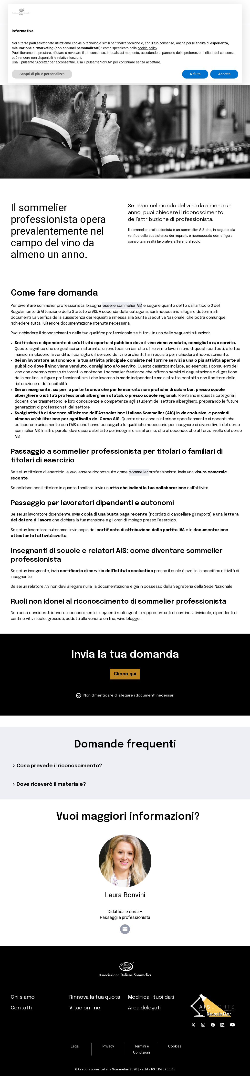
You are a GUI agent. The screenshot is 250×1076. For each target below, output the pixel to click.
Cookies (174, 1046)
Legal (75, 1046)
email (125, 929)
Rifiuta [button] (195, 74)
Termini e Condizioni (141, 1049)
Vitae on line (84, 1008)
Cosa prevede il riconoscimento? (56, 765)
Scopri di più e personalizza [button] (42, 74)
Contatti (21, 1008)
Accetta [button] (224, 74)
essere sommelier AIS (122, 306)
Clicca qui (125, 674)
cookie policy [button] (147, 48)
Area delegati (144, 1008)
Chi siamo (23, 997)
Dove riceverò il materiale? (48, 784)
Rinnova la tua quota (94, 997)
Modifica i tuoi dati (151, 997)
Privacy (108, 1046)
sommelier (138, 472)
